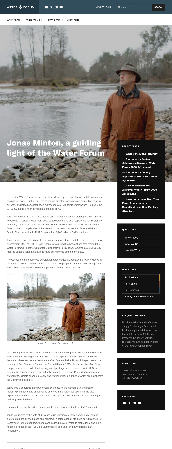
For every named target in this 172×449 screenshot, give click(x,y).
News (13, 167)
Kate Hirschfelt (49, 167)
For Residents (132, 277)
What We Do (33, 20)
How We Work (53, 20)
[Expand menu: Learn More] (81, 20)
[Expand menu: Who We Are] (22, 20)
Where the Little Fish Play (141, 153)
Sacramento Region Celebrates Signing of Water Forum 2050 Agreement (139, 163)
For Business (132, 290)
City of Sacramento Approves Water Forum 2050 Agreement (139, 189)
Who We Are (13, 20)
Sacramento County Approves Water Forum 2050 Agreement (139, 176)
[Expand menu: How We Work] (62, 20)
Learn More (73, 20)
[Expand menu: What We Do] (41, 20)
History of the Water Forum (139, 296)
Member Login (103, 7)
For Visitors (131, 283)
